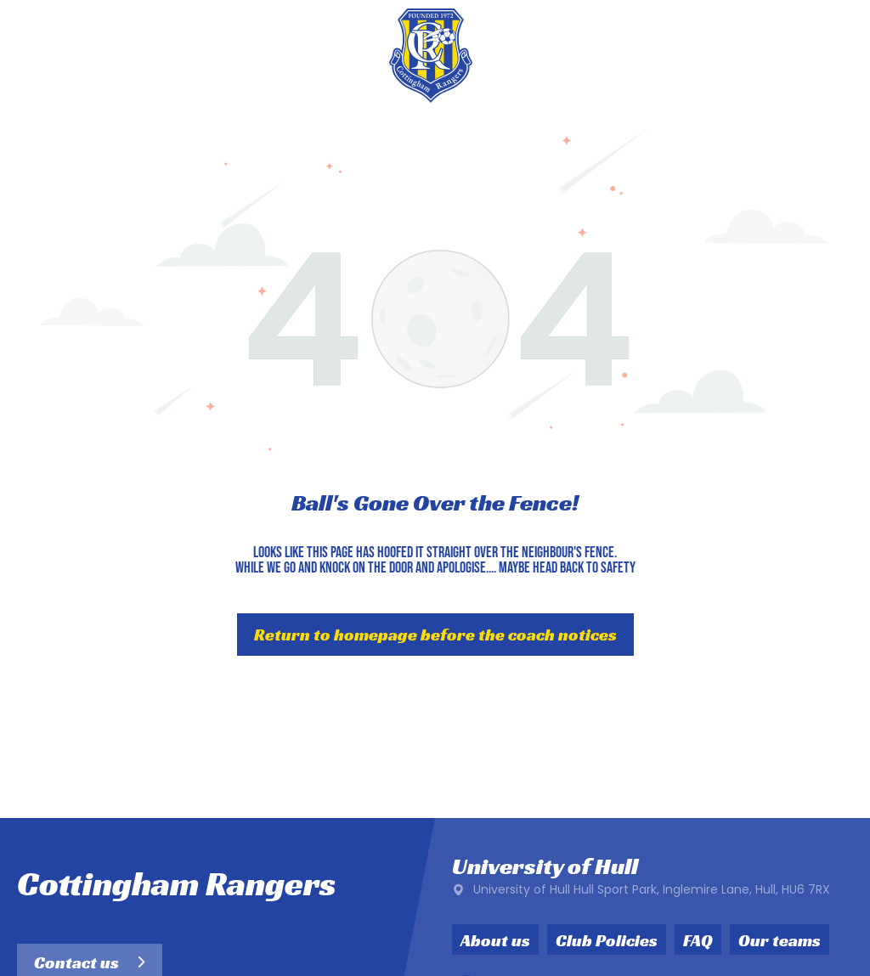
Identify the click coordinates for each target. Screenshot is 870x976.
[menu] (833, 55)
